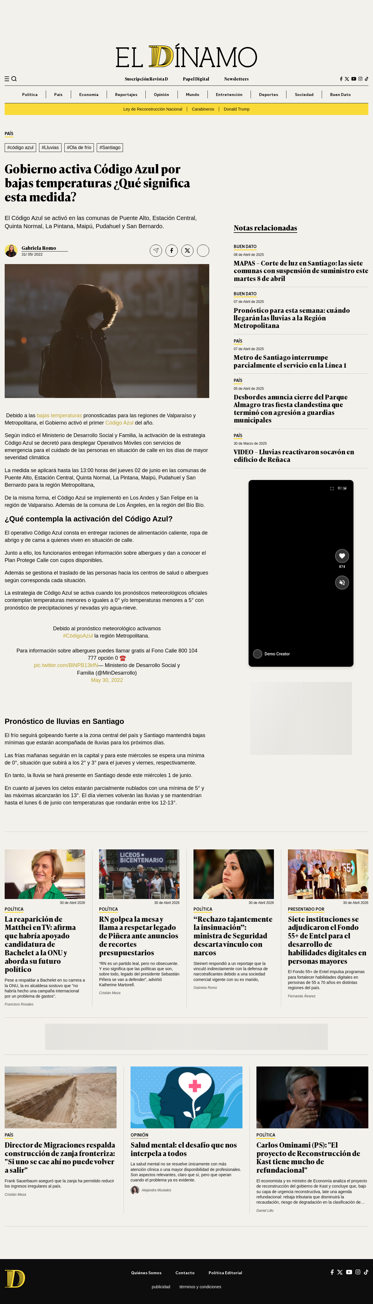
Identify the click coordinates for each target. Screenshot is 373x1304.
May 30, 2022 (107, 680)
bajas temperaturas (59, 415)
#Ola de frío (79, 147)
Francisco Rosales (19, 1004)
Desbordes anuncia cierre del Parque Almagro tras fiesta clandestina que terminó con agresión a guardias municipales (291, 408)
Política (30, 94)
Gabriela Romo (39, 247)
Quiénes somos (146, 1272)
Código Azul (119, 423)
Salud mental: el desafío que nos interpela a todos (184, 1148)
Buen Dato (340, 94)
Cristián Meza (109, 993)
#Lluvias (50, 147)
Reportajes (126, 94)
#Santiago (109, 147)
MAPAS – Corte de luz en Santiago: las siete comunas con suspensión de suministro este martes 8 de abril (301, 270)
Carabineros (203, 109)
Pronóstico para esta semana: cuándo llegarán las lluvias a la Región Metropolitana (292, 317)
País (58, 94)
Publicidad (161, 1286)
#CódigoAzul (78, 636)
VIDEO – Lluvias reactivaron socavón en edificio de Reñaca (294, 455)
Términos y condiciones (200, 1286)
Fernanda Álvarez (302, 996)
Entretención (229, 94)
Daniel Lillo (265, 1211)
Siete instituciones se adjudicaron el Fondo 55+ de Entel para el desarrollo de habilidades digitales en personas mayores (327, 940)
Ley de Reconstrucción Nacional (152, 109)
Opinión (161, 94)
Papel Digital (196, 79)
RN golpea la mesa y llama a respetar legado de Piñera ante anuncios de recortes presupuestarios (138, 935)
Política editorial (225, 1272)
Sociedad (304, 94)
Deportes (268, 94)
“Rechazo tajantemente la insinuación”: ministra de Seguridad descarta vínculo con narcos (232, 935)
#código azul (20, 147)
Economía (88, 94)
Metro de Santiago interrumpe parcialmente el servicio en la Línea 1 (290, 360)
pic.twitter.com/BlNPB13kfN (66, 665)
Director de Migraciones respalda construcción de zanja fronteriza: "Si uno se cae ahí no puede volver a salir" (60, 1157)
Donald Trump (236, 109)
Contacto (185, 1272)
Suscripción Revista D (146, 79)
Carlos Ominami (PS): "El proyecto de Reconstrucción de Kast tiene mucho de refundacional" (308, 1157)
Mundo (192, 94)
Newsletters (236, 79)
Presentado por (306, 909)
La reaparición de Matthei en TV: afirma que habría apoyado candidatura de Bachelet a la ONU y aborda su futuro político (40, 944)
